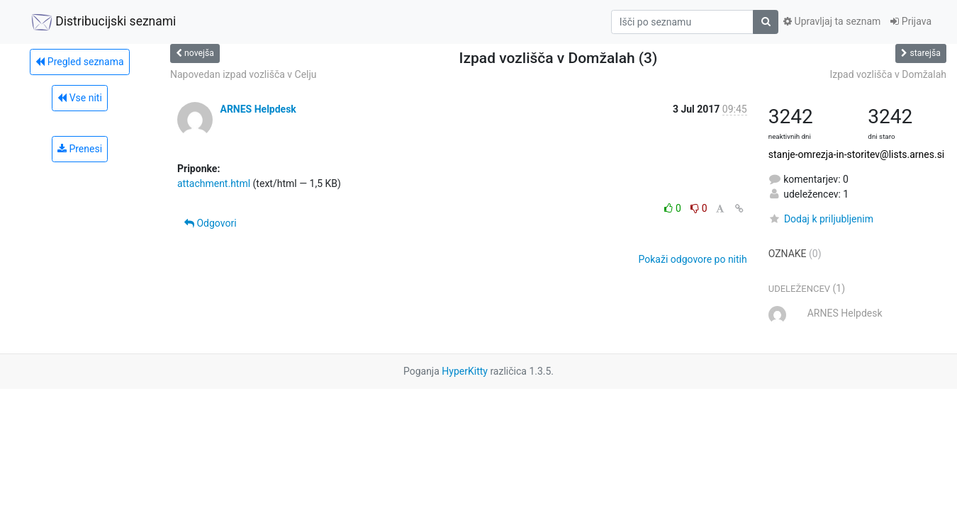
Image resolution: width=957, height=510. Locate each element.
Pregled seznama (79, 61)
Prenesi (79, 148)
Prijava (910, 21)
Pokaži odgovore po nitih (693, 259)
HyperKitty (465, 371)
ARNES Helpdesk (258, 109)
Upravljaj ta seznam (831, 21)
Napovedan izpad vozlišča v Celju (243, 74)
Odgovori (210, 223)
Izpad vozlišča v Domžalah (887, 74)
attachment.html (213, 183)
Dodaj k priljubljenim (820, 219)
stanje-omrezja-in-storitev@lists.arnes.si (856, 154)
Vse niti (79, 97)
